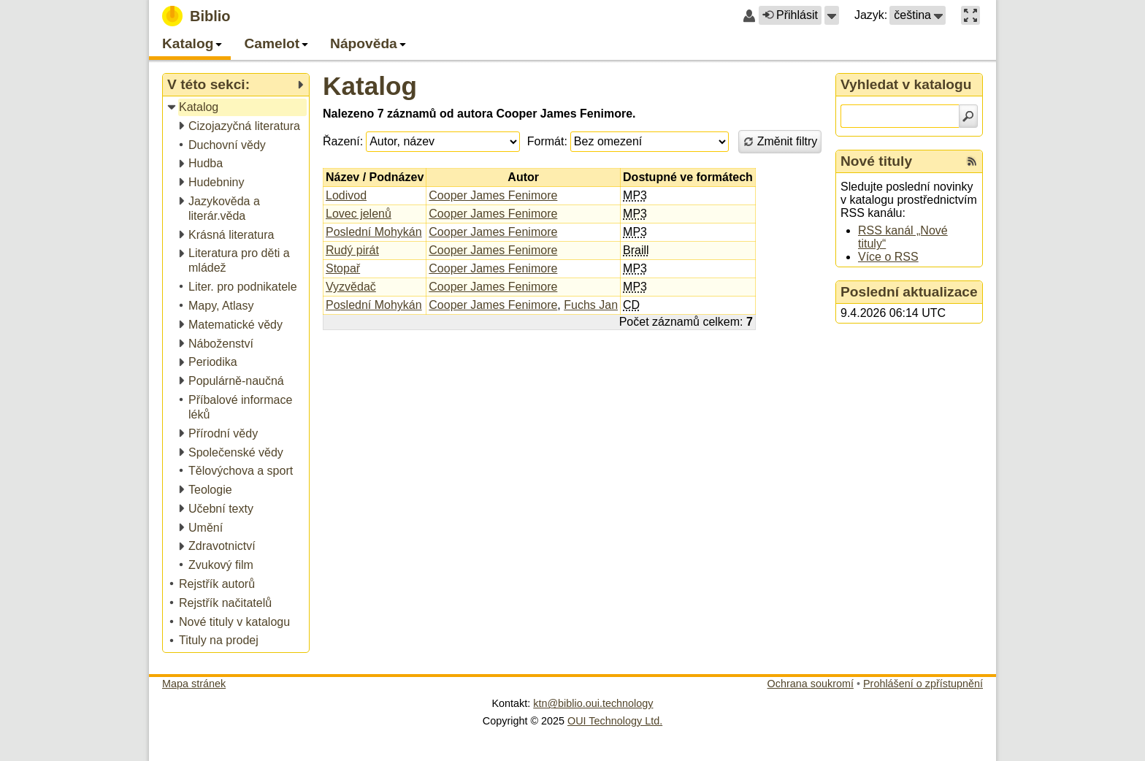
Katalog (370, 86)
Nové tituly (876, 161)
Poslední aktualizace (909, 291)
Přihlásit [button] (790, 15)
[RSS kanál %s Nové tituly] (972, 161)
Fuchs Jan (591, 305)
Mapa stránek (194, 683)
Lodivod (346, 195)
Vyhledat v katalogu (906, 84)
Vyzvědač (351, 286)
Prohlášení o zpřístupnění (923, 683)
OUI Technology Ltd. (614, 721)
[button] (831, 15)
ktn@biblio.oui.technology (593, 703)
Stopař (343, 268)
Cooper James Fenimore (493, 195)
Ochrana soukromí (810, 683)
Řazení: (343, 141)
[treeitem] (237, 108)
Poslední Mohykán (374, 232)
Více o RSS (888, 257)
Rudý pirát (352, 250)
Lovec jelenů (358, 213)
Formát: (547, 141)
